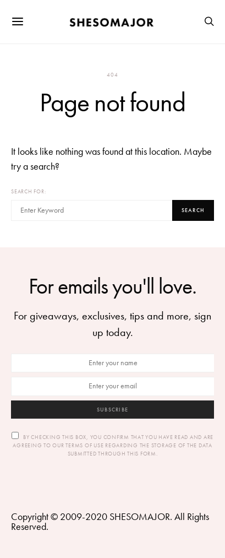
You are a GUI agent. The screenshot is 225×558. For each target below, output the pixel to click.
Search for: (28, 191)
